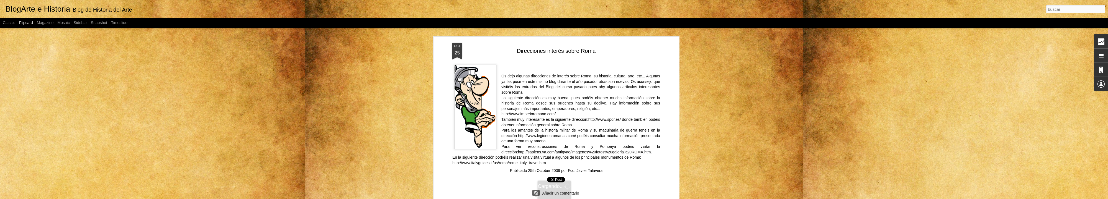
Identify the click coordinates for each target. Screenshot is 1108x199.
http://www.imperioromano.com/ (528, 113)
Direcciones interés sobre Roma (556, 50)
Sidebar (80, 22)
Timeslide (119, 22)
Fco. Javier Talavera (585, 170)
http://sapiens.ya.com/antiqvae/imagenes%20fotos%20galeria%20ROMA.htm (584, 151)
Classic (9, 22)
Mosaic (63, 22)
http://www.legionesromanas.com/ (547, 135)
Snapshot (99, 22)
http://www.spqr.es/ (604, 119)
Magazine (45, 22)
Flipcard (26, 22)
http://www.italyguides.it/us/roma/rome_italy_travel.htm (499, 162)
